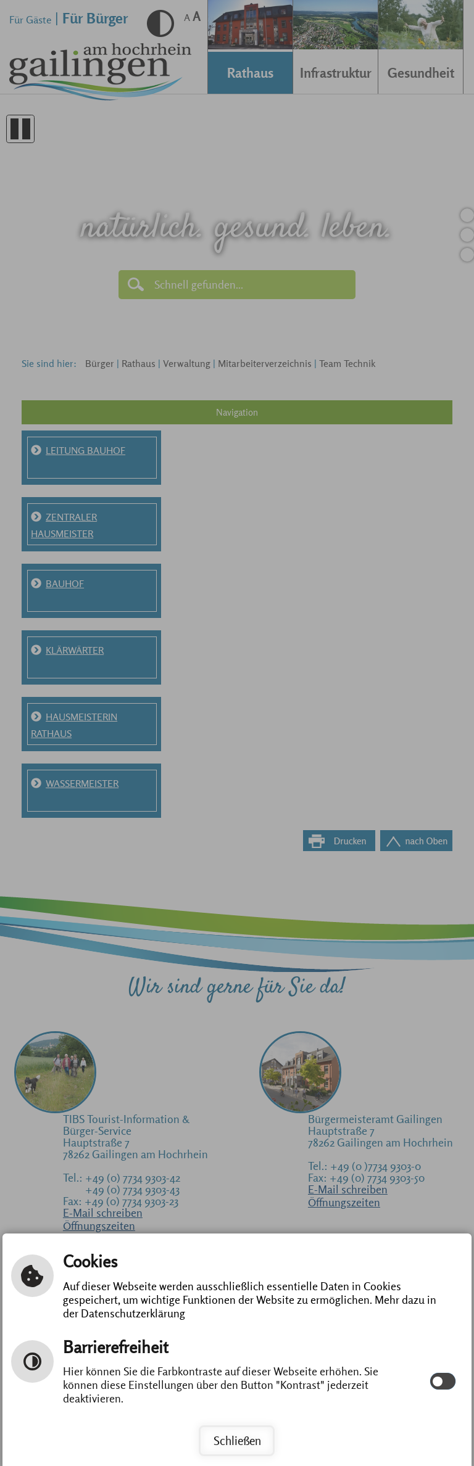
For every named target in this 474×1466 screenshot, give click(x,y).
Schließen (237, 1440)
